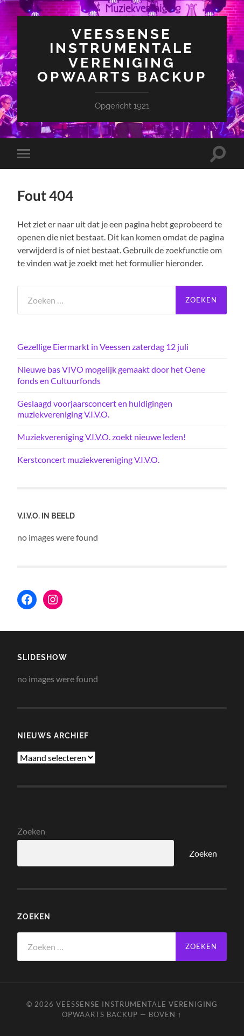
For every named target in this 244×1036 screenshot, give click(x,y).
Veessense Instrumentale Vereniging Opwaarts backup (122, 55)
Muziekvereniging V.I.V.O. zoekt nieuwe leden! (101, 437)
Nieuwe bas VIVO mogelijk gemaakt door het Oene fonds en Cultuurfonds (111, 375)
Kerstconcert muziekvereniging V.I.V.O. (88, 459)
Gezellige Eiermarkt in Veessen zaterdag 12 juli (103, 346)
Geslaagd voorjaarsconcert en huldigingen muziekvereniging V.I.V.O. (94, 409)
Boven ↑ (165, 1014)
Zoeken (31, 831)
